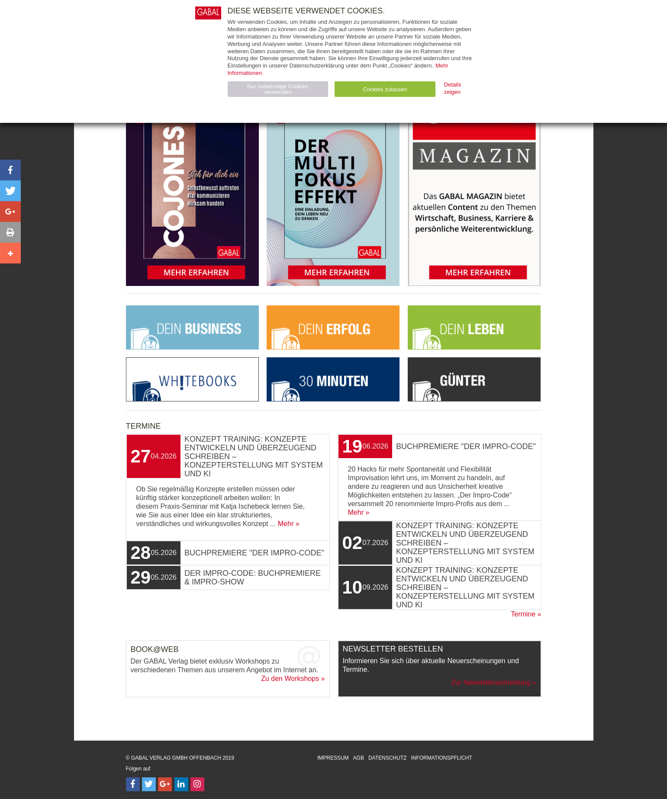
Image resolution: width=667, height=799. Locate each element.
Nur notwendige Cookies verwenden (278, 89)
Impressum (333, 758)
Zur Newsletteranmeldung (490, 682)
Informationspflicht (441, 758)
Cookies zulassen (385, 89)
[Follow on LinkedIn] (181, 784)
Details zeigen (452, 88)
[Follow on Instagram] (197, 784)
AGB (358, 758)
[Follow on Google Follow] (165, 784)
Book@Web (155, 649)
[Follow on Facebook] (133, 784)
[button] (10, 170)
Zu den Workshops (290, 678)
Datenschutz (387, 758)
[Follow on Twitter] (149, 784)
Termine (523, 614)
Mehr (285, 523)
